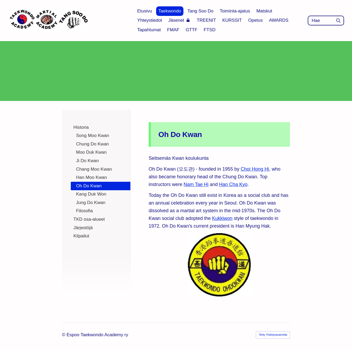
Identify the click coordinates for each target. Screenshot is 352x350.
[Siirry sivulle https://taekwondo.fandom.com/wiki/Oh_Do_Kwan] (219, 265)
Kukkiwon (222, 218)
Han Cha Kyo (233, 184)
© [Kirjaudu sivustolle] (64, 334)
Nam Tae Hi (196, 184)
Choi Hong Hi (255, 169)
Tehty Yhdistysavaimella (273, 334)
